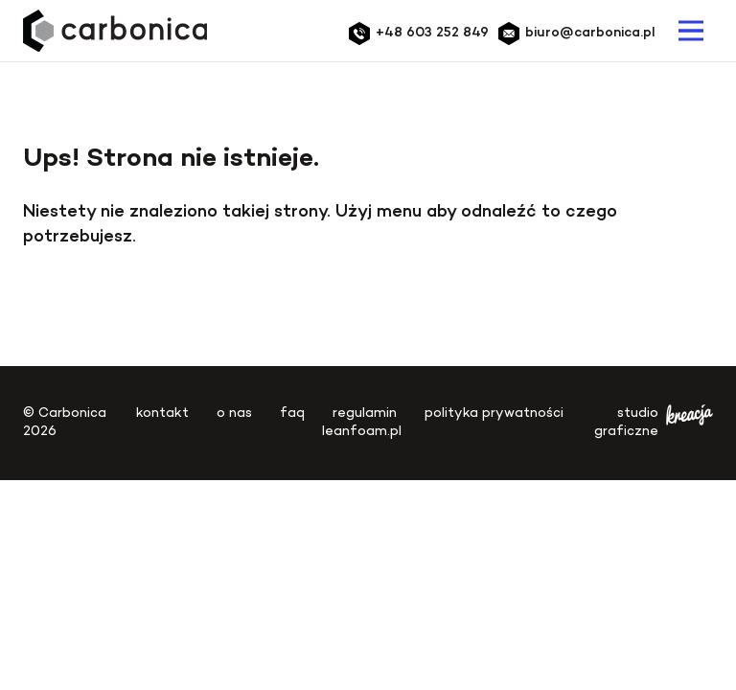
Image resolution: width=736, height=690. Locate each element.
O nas (234, 413)
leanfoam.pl (362, 432)
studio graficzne (653, 423)
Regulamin (365, 413)
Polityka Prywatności (494, 413)
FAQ (292, 413)
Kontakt (162, 413)
